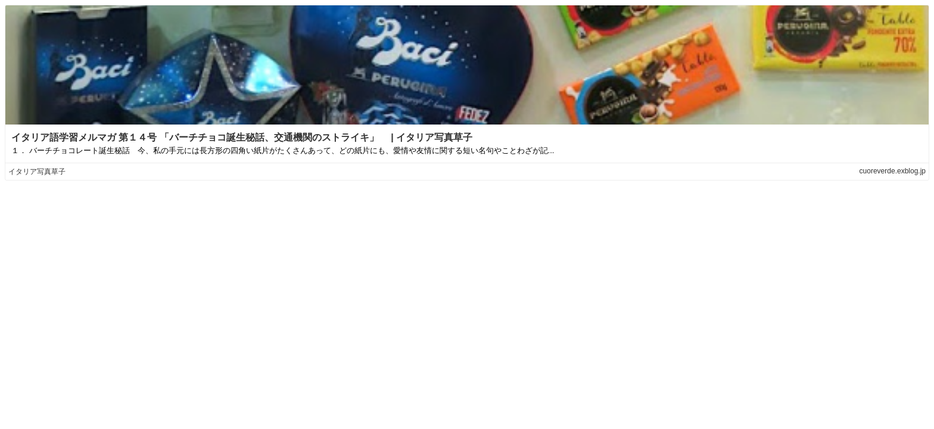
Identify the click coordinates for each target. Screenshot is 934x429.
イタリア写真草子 (37, 171)
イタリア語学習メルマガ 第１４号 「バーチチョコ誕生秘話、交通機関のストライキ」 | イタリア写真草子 (241, 137)
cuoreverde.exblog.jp (893, 171)
